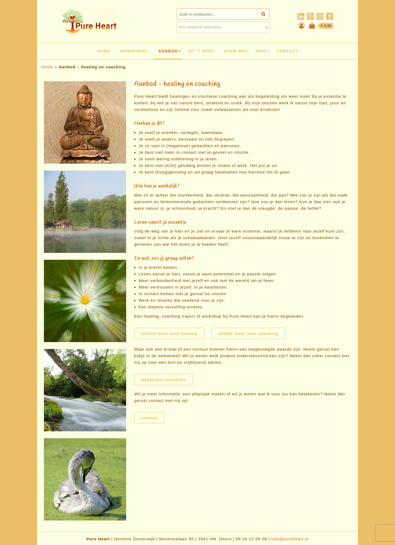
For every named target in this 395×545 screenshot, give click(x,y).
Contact (287, 51)
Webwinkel (134, 51)
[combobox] (223, 27)
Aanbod (168, 51)
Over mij (235, 51)
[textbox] (223, 27)
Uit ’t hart (201, 51)
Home (104, 51)
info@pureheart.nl (290, 538)
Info (261, 51)
